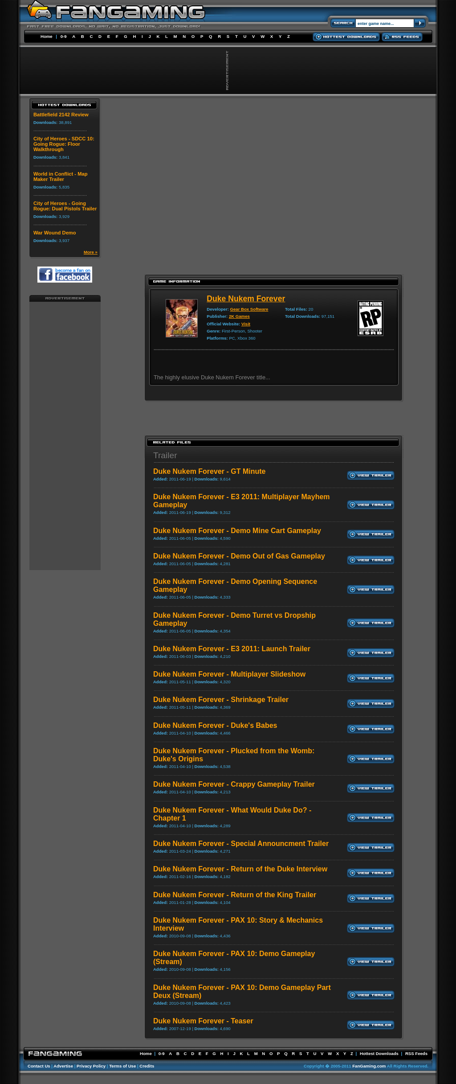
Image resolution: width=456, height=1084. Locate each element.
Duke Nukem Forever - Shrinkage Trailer (221, 699)
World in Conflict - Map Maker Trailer (60, 176)
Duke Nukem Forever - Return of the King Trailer (234, 895)
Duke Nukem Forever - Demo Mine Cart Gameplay (237, 530)
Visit (245, 323)
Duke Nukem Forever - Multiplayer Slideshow (229, 674)
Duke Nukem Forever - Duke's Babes (215, 725)
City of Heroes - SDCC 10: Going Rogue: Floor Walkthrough (63, 144)
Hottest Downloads (379, 1053)
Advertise (63, 1065)
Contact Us (39, 1065)
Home (47, 36)
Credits (146, 1065)
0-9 (64, 36)
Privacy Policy (91, 1065)
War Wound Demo (54, 232)
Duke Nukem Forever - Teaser (203, 1021)
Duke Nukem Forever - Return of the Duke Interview (240, 869)
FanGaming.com (369, 1065)
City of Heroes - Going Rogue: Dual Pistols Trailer (65, 206)
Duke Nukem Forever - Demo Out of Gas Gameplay (239, 556)
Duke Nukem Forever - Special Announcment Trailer (241, 843)
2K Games (239, 316)
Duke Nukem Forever (246, 298)
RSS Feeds (416, 1053)
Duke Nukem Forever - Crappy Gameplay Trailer (234, 784)
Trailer (165, 455)
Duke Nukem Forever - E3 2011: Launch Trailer (231, 649)
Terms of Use (122, 1065)
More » (91, 252)
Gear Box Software (249, 309)
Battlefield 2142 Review (61, 114)
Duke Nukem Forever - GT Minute (209, 471)
